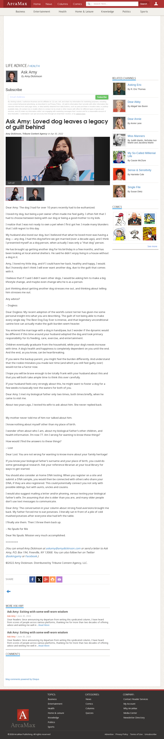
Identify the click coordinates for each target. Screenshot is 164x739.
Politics (127, 11)
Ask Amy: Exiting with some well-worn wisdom (37, 611)
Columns (90, 708)
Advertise (109, 734)
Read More (43, 625)
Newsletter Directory (134, 717)
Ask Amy (11, 616)
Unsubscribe (150, 734)
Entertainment (42, 11)
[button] (13, 159)
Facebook (31, 556)
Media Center (130, 712)
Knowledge (107, 11)
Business (20, 11)
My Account (129, 703)
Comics (89, 703)
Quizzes (89, 712)
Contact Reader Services (135, 699)
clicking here (80, 114)
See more (152, 246)
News (88, 699)
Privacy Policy (122, 734)
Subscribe (102, 97)
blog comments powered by (22, 679)
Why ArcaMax (130, 708)
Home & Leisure (84, 11)
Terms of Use (136, 734)
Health (62, 11)
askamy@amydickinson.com (63, 548)
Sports (144, 11)
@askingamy (13, 556)
